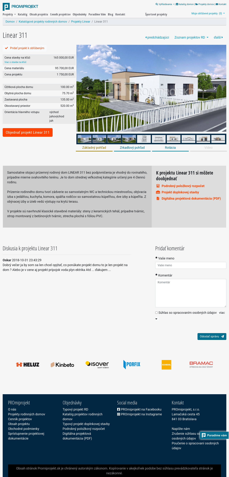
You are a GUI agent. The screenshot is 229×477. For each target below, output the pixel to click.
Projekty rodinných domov (26, 414)
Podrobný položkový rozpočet (180, 186)
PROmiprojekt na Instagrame (139, 414)
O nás (12, 409)
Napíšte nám (181, 429)
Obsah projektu (39, 14)
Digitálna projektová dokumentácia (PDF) (188, 198)
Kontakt (220, 4)
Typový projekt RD (75, 409)
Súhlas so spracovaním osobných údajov (186, 312)
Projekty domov (205, 4)
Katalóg (23, 14)
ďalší (218, 37)
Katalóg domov (185, 4)
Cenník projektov (60, 14)
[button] (87, 88)
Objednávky (80, 14)
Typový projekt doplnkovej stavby (86, 424)
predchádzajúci (157, 37)
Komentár (163, 275)
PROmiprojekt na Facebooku (139, 409)
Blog (111, 14)
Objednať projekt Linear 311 (28, 132)
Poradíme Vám (97, 14)
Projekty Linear (80, 21)
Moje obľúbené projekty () (207, 13)
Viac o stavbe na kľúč (15, 62)
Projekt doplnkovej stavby (177, 192)
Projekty (8, 14)
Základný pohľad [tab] (94, 147)
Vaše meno (164, 258)
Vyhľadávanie (164, 4)
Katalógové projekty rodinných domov (43, 21)
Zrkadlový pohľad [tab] (132, 147)
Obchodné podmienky (23, 429)
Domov (10, 21)
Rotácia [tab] (170, 147)
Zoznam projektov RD (190, 37)
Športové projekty (156, 14)
